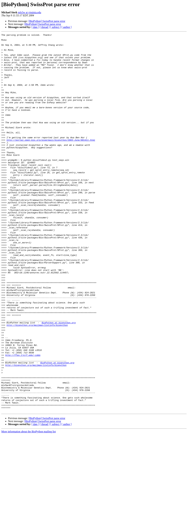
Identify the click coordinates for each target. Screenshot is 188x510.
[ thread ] (45, 27)
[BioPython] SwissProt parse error (47, 21)
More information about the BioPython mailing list (28, 507)
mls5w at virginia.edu (29, 12)
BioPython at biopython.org (59, 380)
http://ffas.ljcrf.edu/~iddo (22, 419)
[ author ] (67, 27)
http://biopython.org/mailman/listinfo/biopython (37, 383)
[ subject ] (55, 27)
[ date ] (35, 27)
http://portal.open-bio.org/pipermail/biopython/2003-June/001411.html (51, 161)
